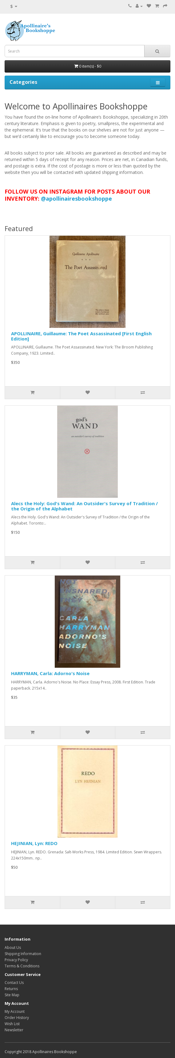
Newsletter (14, 1029)
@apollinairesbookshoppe (76, 198)
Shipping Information (23, 953)
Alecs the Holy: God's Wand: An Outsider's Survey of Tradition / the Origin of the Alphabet (84, 506)
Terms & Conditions (22, 966)
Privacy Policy (16, 959)
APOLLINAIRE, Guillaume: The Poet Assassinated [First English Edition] (81, 336)
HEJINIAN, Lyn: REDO (34, 843)
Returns (11, 988)
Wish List (12, 1023)
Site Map (12, 994)
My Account (15, 1011)
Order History (17, 1017)
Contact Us (14, 982)
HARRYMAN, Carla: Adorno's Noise (50, 673)
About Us (13, 947)
